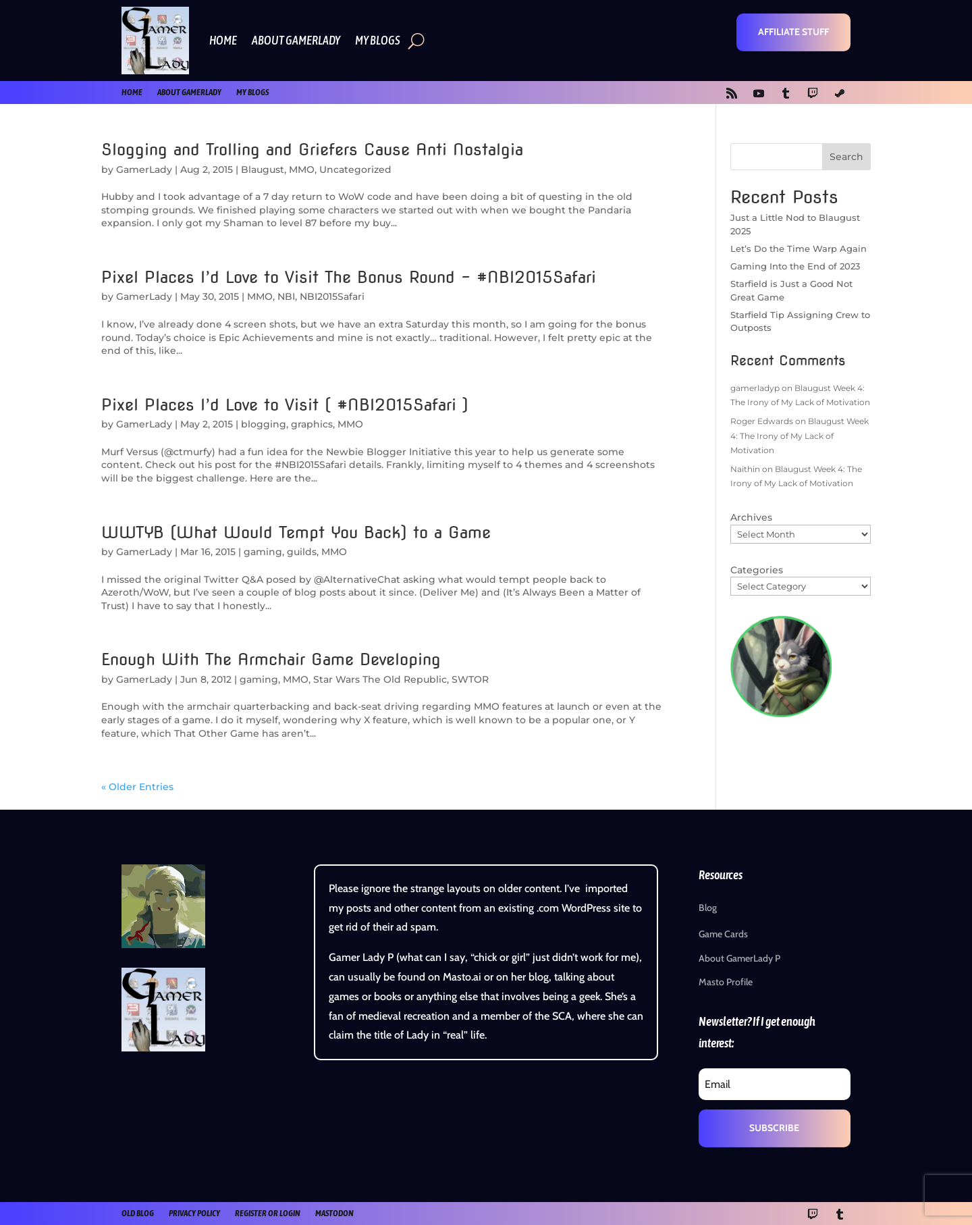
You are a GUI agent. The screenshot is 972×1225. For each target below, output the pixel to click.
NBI (286, 296)
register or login (267, 1213)
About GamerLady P (739, 958)
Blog (708, 908)
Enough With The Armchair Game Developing (271, 659)
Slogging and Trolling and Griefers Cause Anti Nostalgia (312, 149)
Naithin (745, 469)
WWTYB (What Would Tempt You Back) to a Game (296, 532)
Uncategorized (355, 169)
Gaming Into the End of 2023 (795, 266)
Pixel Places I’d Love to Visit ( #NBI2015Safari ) (284, 405)
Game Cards (723, 934)
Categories (756, 570)
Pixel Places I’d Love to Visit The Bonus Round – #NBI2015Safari (348, 277)
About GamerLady (296, 40)
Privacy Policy (194, 1213)
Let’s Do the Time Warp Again (798, 248)
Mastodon (334, 1213)
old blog (138, 1213)
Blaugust (262, 169)
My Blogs (377, 40)
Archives (751, 517)
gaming (263, 552)
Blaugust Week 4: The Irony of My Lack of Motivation (799, 435)
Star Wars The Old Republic (380, 679)
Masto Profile (726, 982)
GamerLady (144, 169)
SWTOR (470, 679)
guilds (302, 552)
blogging (263, 424)
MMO (302, 169)
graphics (312, 424)
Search (846, 157)
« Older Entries (137, 787)
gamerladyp (755, 388)
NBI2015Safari (332, 296)
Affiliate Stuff (793, 32)
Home (223, 40)
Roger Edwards (761, 421)
